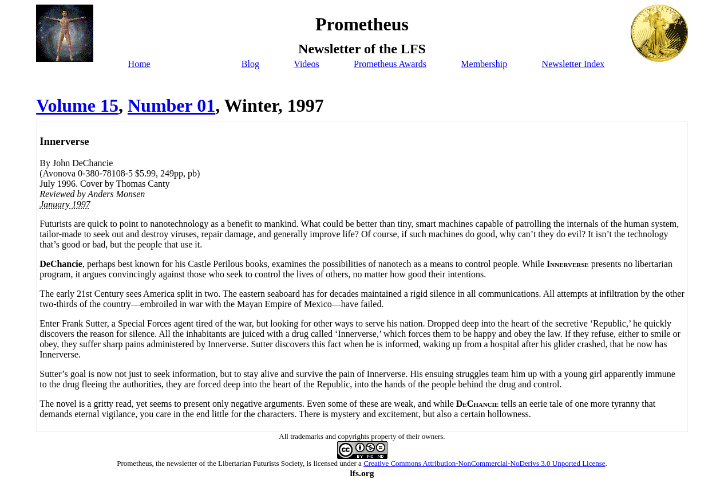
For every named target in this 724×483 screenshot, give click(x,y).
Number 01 (171, 105)
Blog (250, 64)
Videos (306, 64)
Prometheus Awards (390, 64)
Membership (484, 64)
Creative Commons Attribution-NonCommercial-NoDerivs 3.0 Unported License (484, 463)
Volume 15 (77, 105)
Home (139, 64)
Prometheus (134, 463)
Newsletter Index (573, 64)
